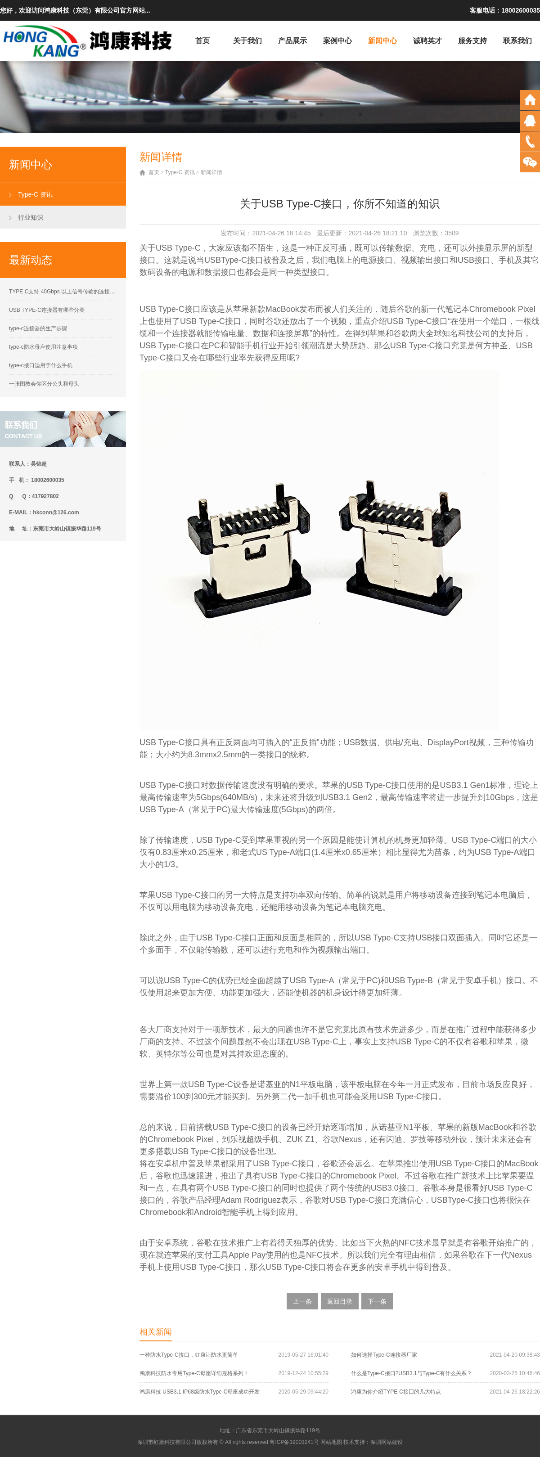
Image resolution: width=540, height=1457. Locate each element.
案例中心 (337, 41)
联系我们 (517, 41)
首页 (202, 41)
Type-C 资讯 (35, 194)
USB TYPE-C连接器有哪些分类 (47, 310)
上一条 (302, 1301)
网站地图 (331, 1442)
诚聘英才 (427, 41)
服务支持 (472, 41)
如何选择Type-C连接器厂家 (384, 1355)
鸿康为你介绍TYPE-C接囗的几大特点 (396, 1392)
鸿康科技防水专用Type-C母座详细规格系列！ (194, 1373)
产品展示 (292, 41)
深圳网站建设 (386, 1442)
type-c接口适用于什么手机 (40, 365)
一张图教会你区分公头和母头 (44, 384)
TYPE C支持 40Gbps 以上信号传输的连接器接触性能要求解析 (83, 291)
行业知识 (30, 217)
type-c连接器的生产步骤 (38, 328)
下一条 (377, 1301)
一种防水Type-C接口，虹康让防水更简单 (189, 1355)
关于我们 (247, 41)
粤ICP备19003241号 (294, 1442)
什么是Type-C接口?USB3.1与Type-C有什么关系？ (411, 1373)
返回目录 (339, 1301)
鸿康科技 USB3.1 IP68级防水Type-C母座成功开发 (200, 1392)
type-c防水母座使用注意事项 (43, 347)
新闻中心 (382, 41)
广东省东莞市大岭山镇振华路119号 (278, 1430)
